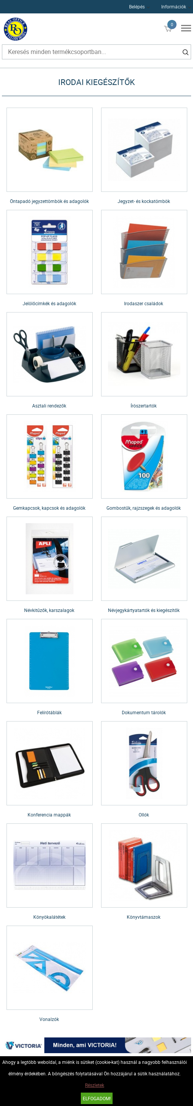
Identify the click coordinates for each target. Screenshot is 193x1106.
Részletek (94, 1085)
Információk (173, 6)
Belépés (137, 6)
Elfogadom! (97, 1098)
